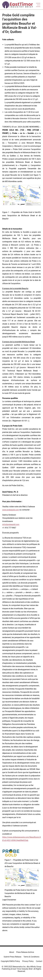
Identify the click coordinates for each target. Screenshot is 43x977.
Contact (39, 961)
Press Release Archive (25, 952)
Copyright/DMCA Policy (10, 961)
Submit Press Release (12, 957)
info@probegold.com (10, 524)
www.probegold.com (10, 510)
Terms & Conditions (31, 957)
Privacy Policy (28, 961)
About (11, 952)
